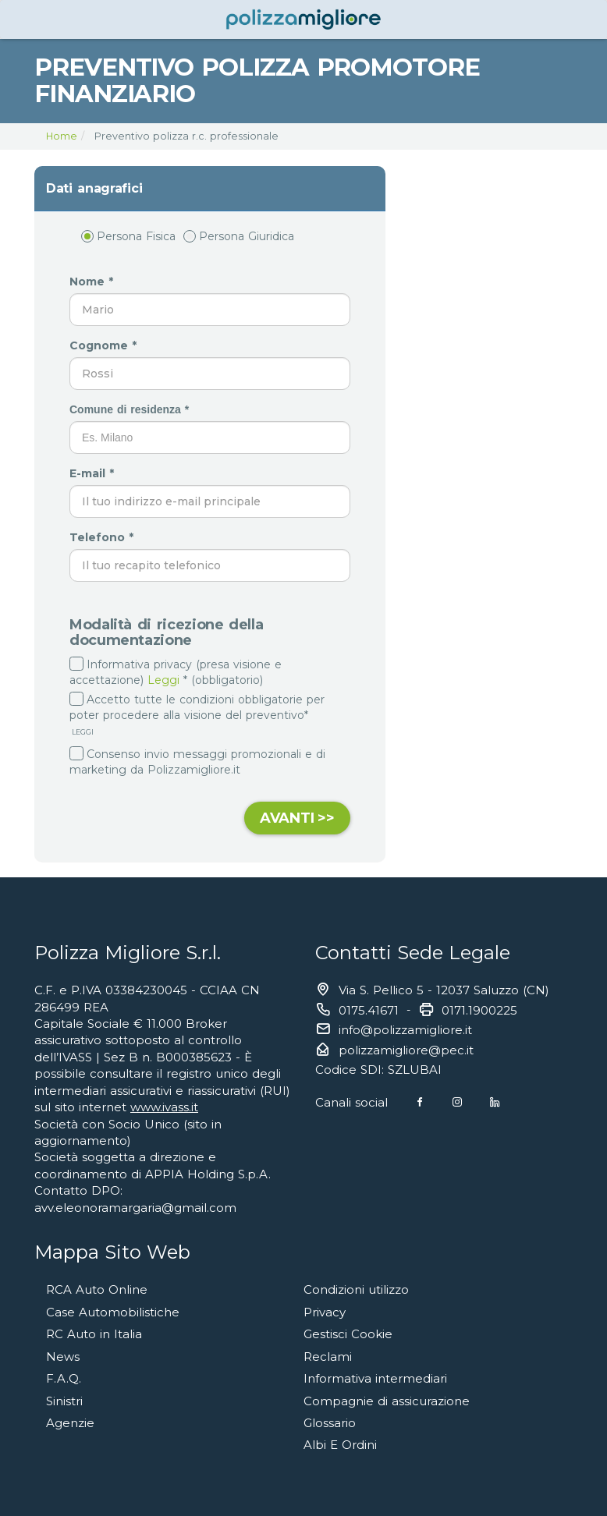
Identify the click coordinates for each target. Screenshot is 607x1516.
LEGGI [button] (81, 732)
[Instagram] (457, 1102)
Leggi (163, 680)
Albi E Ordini (340, 1444)
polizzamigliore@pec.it (406, 1050)
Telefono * (103, 537)
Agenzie (70, 1422)
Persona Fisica (128, 236)
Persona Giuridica (238, 236)
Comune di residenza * (131, 409)
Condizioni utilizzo (356, 1289)
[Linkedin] (494, 1102)
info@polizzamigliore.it (405, 1029)
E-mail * (93, 473)
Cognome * (104, 345)
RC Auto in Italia (94, 1333)
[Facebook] (419, 1102)
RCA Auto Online (96, 1289)
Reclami (328, 1356)
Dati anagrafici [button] (94, 188)
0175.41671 (369, 1010)
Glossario (330, 1422)
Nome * (93, 282)
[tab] (209, 188)
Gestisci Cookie (348, 1333)
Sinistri (64, 1401)
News (63, 1356)
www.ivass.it (164, 1107)
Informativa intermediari (375, 1378)
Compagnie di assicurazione (387, 1401)
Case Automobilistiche (112, 1312)
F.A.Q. (63, 1378)
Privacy (325, 1312)
